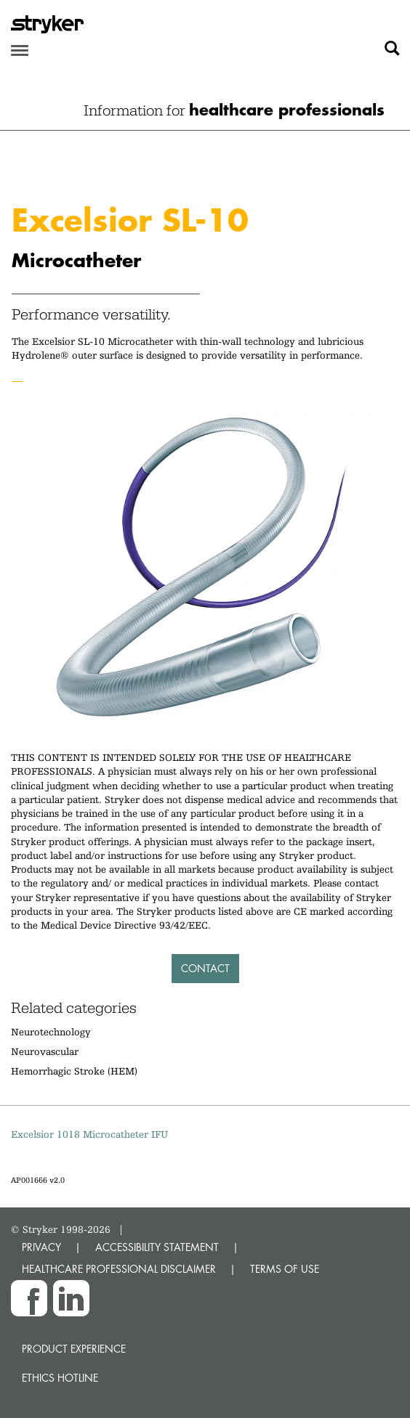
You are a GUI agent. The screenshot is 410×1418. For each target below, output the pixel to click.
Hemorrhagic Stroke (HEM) (74, 1071)
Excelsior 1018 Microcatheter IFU (89, 1134)
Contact (205, 968)
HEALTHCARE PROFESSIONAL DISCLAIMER (119, 1269)
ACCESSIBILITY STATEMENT (157, 1247)
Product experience (74, 1349)
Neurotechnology (51, 1032)
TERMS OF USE (284, 1269)
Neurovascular (45, 1051)
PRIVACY (41, 1247)
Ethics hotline (60, 1378)
